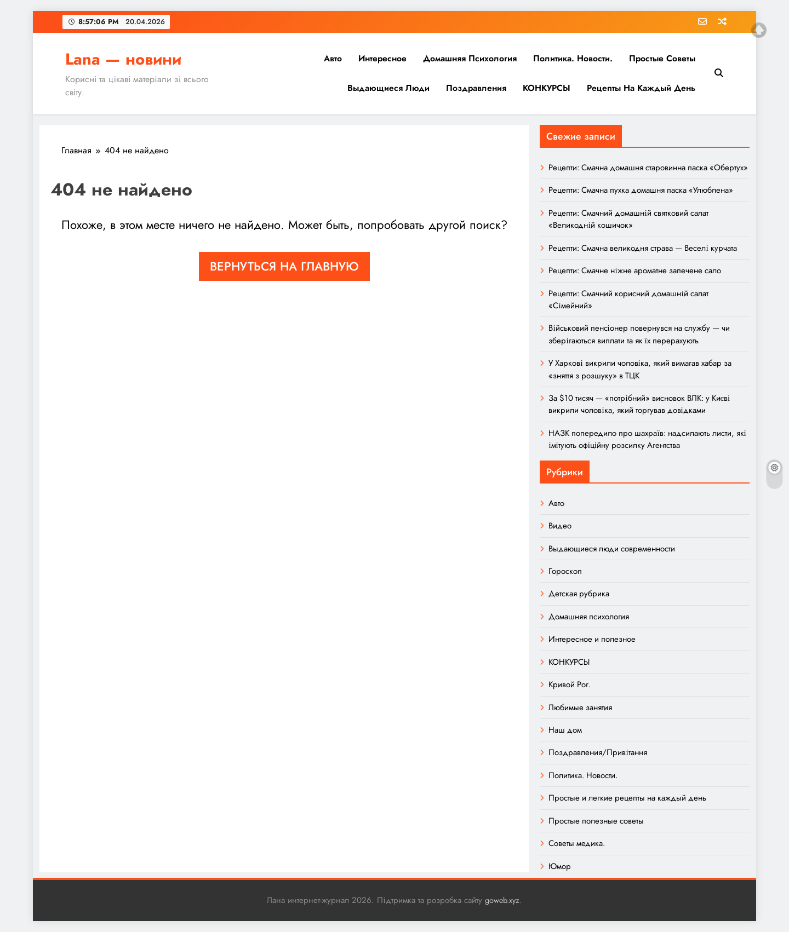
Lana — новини (123, 59)
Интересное (382, 58)
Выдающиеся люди (388, 88)
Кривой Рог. (569, 684)
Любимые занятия (580, 707)
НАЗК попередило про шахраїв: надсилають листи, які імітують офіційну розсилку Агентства (647, 439)
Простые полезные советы (596, 821)
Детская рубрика (578, 594)
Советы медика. (576, 843)
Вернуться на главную (284, 266)
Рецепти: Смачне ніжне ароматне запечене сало (634, 270)
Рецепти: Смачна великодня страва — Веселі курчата (642, 248)
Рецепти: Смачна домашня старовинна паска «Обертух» (648, 168)
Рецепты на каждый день (641, 88)
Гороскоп (565, 571)
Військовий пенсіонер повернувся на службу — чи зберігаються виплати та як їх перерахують (638, 334)
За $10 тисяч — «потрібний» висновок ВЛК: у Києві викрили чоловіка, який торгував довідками (639, 404)
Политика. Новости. (573, 58)
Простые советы (662, 58)
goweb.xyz (502, 900)
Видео (559, 526)
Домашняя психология (470, 58)
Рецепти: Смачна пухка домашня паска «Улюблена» (640, 190)
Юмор (559, 866)
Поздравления (476, 88)
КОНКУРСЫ (546, 88)
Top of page (759, 30)
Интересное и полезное (592, 639)
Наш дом (565, 730)
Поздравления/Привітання (597, 752)
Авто (333, 58)
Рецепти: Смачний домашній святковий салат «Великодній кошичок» (628, 219)
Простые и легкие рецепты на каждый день (627, 798)
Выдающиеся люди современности (611, 549)
